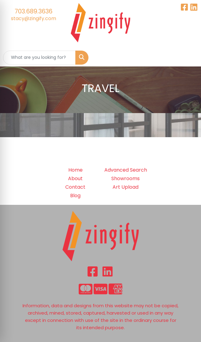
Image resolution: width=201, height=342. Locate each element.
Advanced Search (125, 169)
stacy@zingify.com (33, 18)
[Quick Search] (39, 58)
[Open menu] (189, 58)
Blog (75, 195)
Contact (75, 187)
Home (75, 169)
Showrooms (125, 178)
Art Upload (125, 187)
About (75, 178)
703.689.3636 (33, 11)
